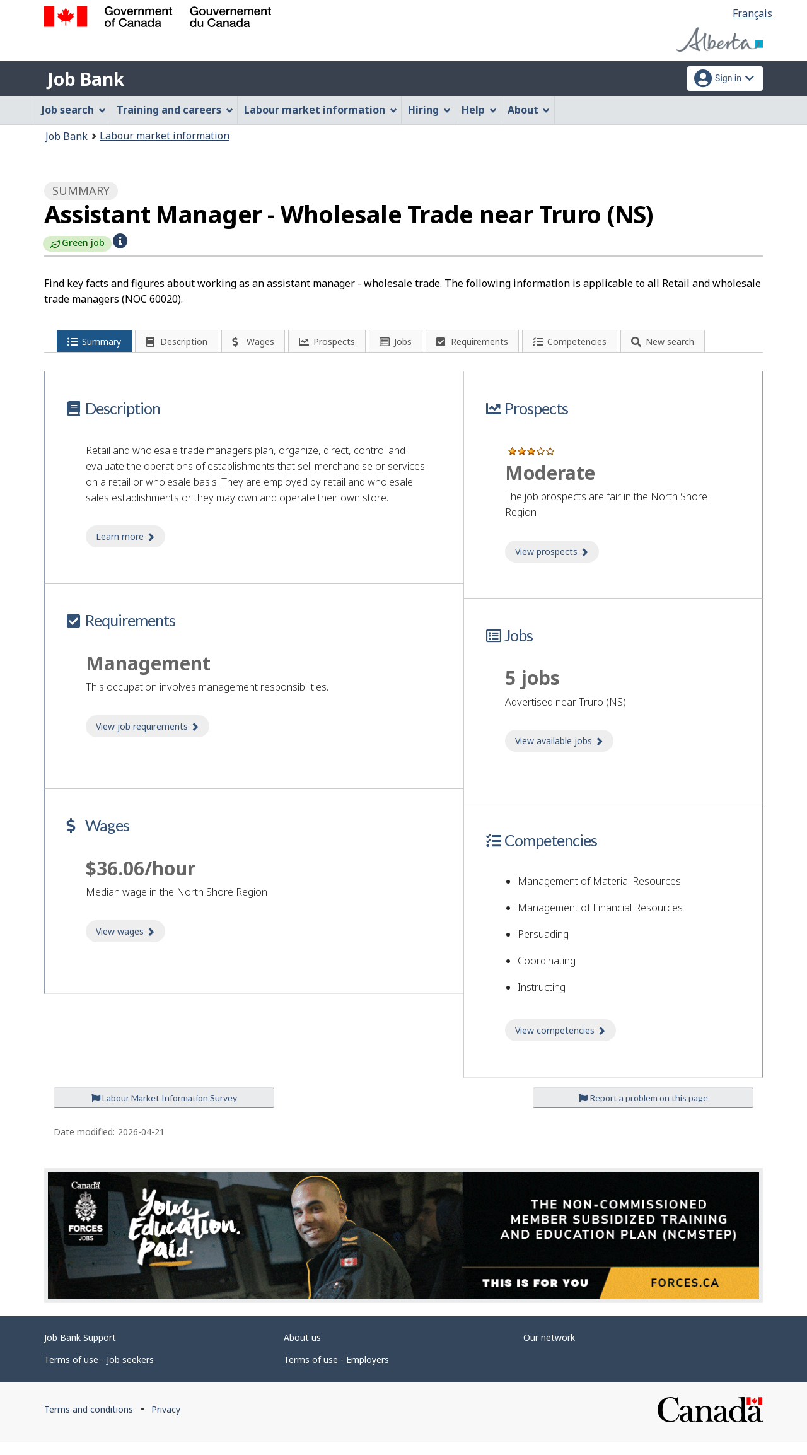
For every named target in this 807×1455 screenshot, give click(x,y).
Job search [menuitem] (74, 110)
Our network (549, 1351)
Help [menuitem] (479, 110)
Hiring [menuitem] (429, 110)
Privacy (165, 1423)
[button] (120, 239)
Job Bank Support (80, 1351)
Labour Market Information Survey (164, 1110)
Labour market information (164, 136)
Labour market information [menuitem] (320, 110)
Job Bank (85, 79)
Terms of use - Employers (336, 1373)
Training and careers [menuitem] (175, 110)
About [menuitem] (529, 110)
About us (302, 1351)
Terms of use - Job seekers (99, 1373)
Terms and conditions (88, 1423)
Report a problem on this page (643, 1110)
